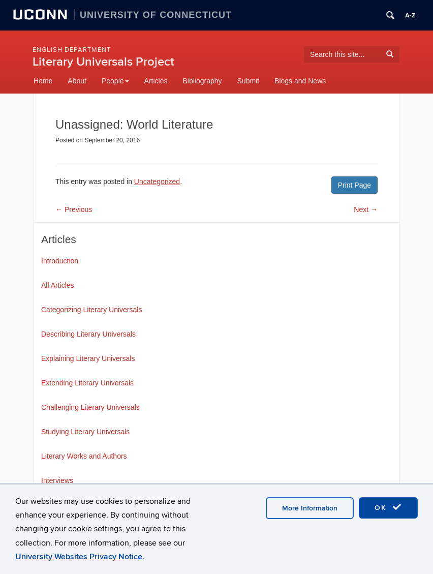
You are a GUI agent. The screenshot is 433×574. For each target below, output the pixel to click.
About (77, 81)
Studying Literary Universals (85, 432)
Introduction (59, 261)
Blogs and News (300, 81)
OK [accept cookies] (388, 507)
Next (366, 209)
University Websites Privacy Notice (78, 557)
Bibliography (202, 81)
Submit (248, 81)
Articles (156, 81)
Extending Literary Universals (87, 383)
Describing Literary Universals (88, 334)
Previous (73, 209)
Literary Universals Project (103, 61)
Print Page (354, 185)
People (115, 81)
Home (43, 81)
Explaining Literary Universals (88, 358)
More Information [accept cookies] (309, 508)
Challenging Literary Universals (90, 407)
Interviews (57, 480)
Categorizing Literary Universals (91, 310)
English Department (72, 50)
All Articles (57, 285)
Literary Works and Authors (84, 456)
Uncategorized (157, 181)
